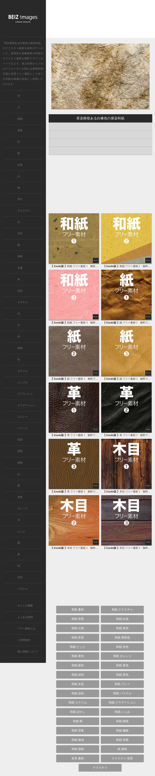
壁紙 (20, 451)
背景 (20, 439)
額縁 (20, 348)
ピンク (21, 531)
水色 (20, 577)
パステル (22, 588)
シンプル (22, 382)
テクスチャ (23, 210)
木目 (20, 233)
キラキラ (22, 302)
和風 (20, 119)
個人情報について (27, 651)
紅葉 (20, 164)
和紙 (37, 53)
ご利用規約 (23, 640)
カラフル (22, 371)
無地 (20, 462)
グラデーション (26, 405)
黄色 (20, 497)
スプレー (22, 417)
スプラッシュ (25, 393)
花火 (20, 199)
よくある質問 (25, 617)
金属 (20, 268)
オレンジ (22, 508)
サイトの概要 (25, 605)
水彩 (20, 290)
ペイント (22, 428)
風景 (20, 130)
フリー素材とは (26, 628)
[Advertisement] (100, 22)
